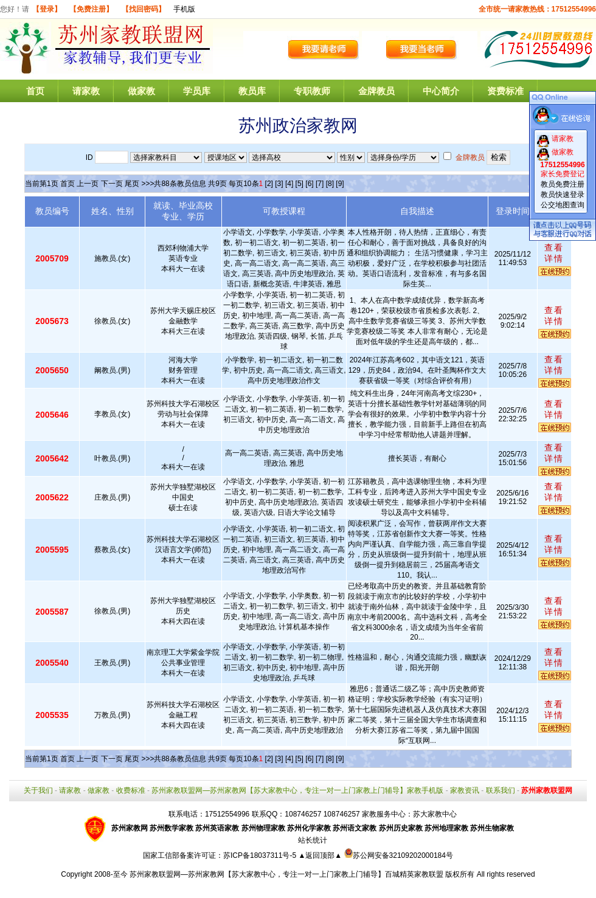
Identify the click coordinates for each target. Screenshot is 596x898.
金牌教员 (376, 91)
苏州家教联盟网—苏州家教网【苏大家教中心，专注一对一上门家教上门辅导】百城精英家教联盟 (286, 874)
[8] (330, 183)
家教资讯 (464, 790)
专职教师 (312, 91)
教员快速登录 (562, 194)
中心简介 (441, 91)
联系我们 (500, 790)
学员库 (196, 91)
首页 (35, 91)
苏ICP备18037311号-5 (260, 855)
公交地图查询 (562, 205)
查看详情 (554, 253)
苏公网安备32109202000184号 (398, 855)
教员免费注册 (562, 184)
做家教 (141, 91)
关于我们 (38, 790)
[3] (279, 183)
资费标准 (505, 91)
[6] (309, 183)
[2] (269, 183)
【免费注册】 (91, 9)
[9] (340, 183)
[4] (289, 183)
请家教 (86, 91)
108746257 (342, 814)
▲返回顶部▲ (320, 855)
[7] (320, 183)
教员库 (252, 91)
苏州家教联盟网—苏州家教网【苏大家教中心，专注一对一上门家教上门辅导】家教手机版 (297, 790)
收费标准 (130, 790)
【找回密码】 (143, 9)
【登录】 (46, 9)
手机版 (184, 9)
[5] (299, 183)
